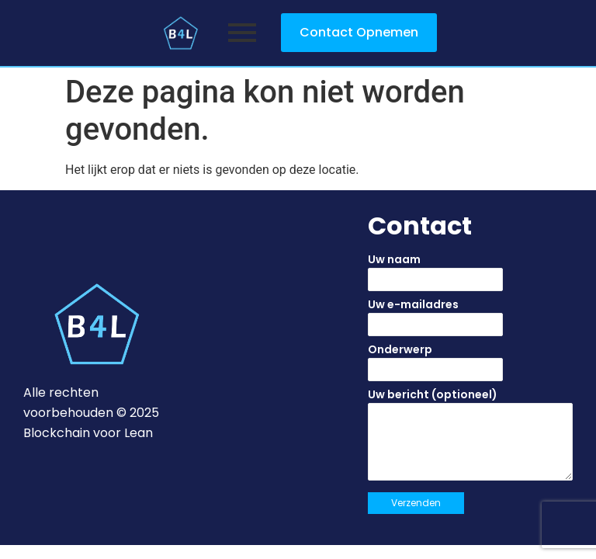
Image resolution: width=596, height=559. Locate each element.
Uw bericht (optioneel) (470, 439)
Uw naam (470, 276)
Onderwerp (470, 366)
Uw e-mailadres (470, 321)
